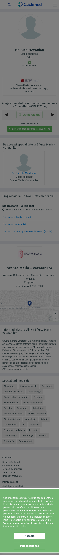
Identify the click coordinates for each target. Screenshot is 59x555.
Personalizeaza (29, 545)
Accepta (29, 536)
